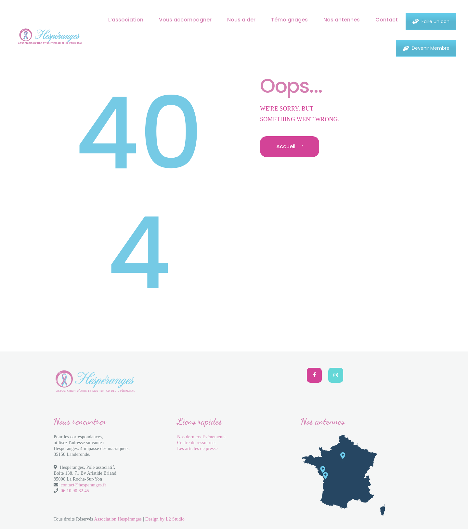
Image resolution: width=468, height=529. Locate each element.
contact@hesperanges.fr (83, 485)
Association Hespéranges (118, 519)
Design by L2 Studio (165, 519)
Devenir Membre (426, 48)
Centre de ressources (196, 442)
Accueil (285, 146)
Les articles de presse (197, 448)
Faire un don (430, 21)
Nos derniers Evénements (201, 436)
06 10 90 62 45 (75, 490)
